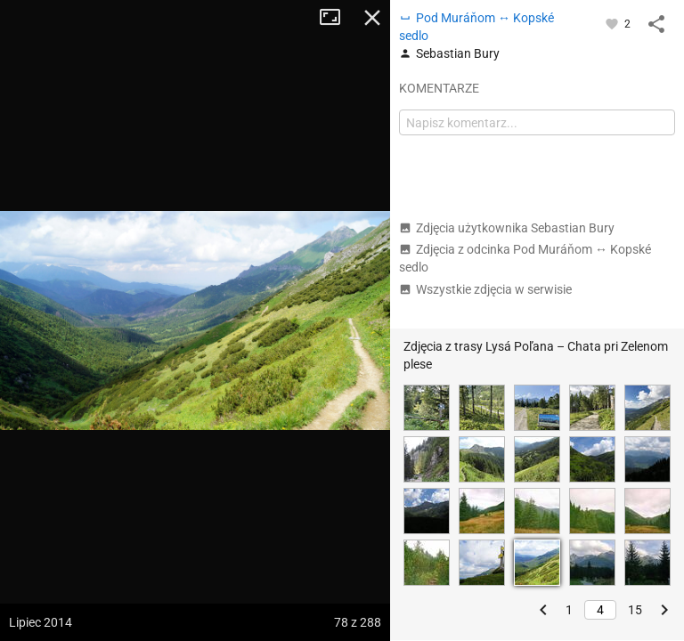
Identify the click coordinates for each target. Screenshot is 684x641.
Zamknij (372, 18)
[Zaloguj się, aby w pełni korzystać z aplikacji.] (613, 23)
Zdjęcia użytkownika (507, 228)
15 (635, 610)
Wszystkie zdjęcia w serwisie (485, 289)
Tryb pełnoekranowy (336, 18)
